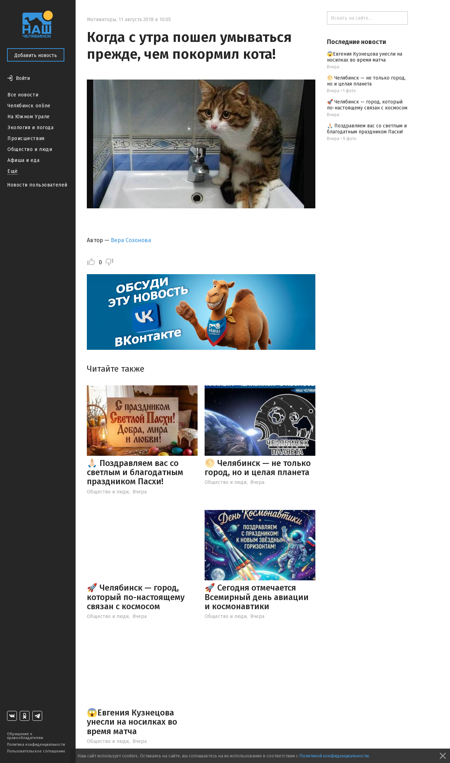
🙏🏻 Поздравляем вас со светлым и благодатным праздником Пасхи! (135, 472)
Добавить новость (35, 55)
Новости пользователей (37, 185)
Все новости (22, 95)
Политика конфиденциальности (36, 744)
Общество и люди (29, 149)
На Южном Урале (28, 117)
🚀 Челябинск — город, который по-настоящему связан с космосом (136, 597)
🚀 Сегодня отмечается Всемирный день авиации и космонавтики (257, 597)
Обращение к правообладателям (25, 736)
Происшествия (26, 138)
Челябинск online (29, 106)
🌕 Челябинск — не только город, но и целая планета (258, 467)
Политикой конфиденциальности (334, 755)
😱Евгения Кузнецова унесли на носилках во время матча (132, 722)
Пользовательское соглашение (36, 751)
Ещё (12, 171)
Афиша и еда (23, 160)
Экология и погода (30, 128)
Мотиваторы (101, 20)
